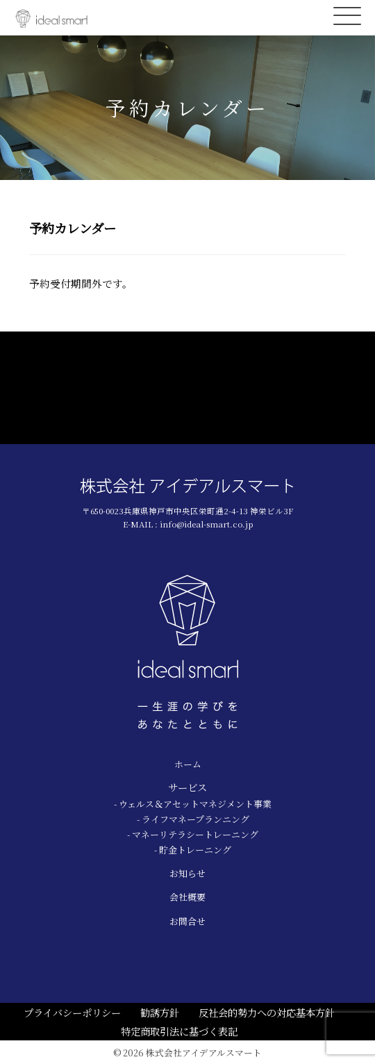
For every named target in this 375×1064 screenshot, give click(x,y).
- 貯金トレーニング (192, 849)
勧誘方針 (159, 1012)
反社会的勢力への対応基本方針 (267, 1012)
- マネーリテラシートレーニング (192, 834)
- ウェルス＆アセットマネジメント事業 (193, 803)
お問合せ (187, 921)
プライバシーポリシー (72, 1012)
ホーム (187, 764)
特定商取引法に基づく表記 (179, 1031)
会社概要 (187, 896)
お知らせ (187, 873)
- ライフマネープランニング (193, 819)
